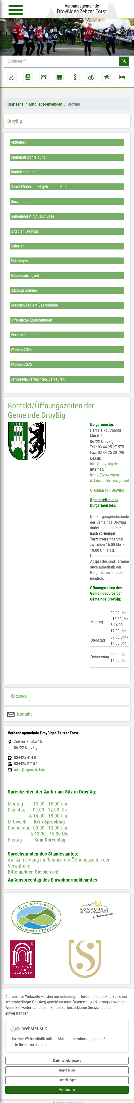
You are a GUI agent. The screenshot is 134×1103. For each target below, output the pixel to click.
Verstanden (67, 1090)
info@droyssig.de (104, 463)
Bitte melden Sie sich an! (33, 872)
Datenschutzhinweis (67, 1060)
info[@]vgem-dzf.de (29, 770)
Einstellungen (67, 1080)
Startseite (16, 104)
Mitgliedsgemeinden (45, 104)
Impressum (67, 1070)
